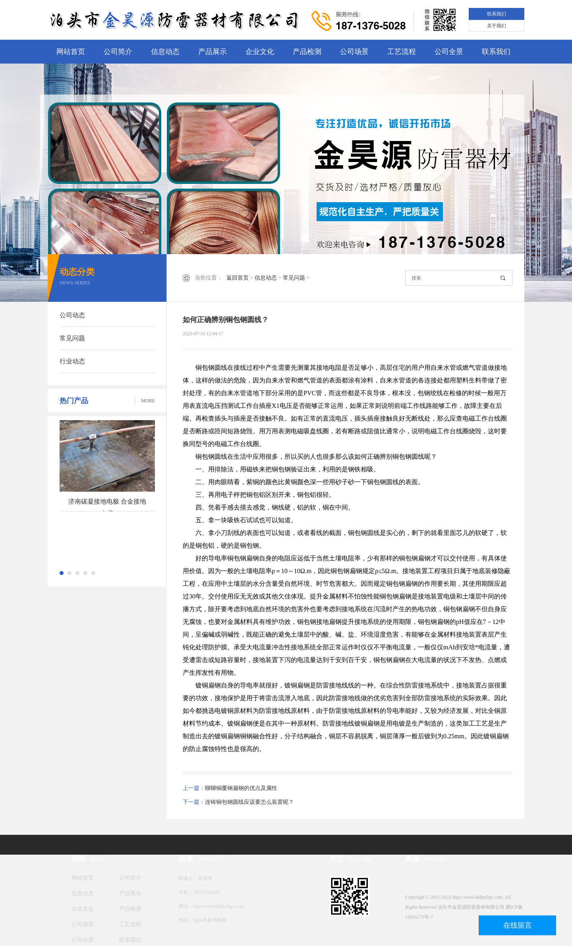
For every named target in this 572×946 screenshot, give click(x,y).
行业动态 (72, 361)
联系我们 (496, 14)
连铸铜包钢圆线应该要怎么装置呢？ (249, 802)
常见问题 (72, 338)
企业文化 (259, 52)
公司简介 (118, 52)
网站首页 (70, 52)
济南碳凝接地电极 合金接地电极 (107, 505)
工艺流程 (401, 52)
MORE (148, 400)
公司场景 (354, 52)
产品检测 (307, 52)
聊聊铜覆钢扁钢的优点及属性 (241, 788)
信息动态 (165, 52)
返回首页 (237, 278)
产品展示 (212, 52)
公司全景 (449, 52)
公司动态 (72, 315)
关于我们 (496, 26)
